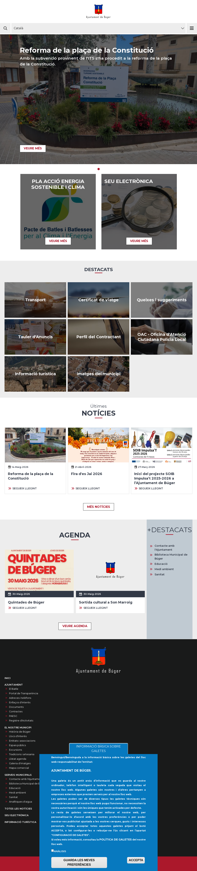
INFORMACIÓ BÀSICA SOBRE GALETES (98, 756)
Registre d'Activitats (21, 720)
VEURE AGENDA (74, 626)
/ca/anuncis (35, 337)
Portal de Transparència (23, 693)
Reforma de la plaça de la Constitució (87, 50)
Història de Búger (20, 731)
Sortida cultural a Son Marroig (105, 602)
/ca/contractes (98, 337)
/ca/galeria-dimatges (98, 374)
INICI (8, 678)
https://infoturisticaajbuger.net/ (35, 374)
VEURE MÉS (33, 148)
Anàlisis (60, 858)
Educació (161, 564)
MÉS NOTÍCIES (98, 507)
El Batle (13, 688)
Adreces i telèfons (20, 697)
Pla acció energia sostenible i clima (58, 184)
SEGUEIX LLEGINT (24, 488)
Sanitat (160, 574)
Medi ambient (164, 569)
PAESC (13, 716)
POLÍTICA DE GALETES (115, 847)
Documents (16, 707)
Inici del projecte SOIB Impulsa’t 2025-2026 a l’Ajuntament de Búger (154, 478)
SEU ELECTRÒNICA (128, 181)
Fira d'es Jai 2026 (86, 474)
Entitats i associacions (22, 740)
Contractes (15, 711)
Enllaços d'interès (19, 702)
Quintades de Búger (26, 602)
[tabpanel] (98, 99)
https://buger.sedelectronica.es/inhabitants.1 (98, 300)
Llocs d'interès (18, 736)
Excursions (15, 749)
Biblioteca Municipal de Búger (171, 556)
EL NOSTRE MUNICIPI (18, 727)
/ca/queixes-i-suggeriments (161, 300)
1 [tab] (98, 169)
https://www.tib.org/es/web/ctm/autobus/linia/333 (35, 300)
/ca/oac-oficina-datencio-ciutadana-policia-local (161, 337)
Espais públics (17, 745)
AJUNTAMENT (14, 684)
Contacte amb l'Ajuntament (165, 547)
